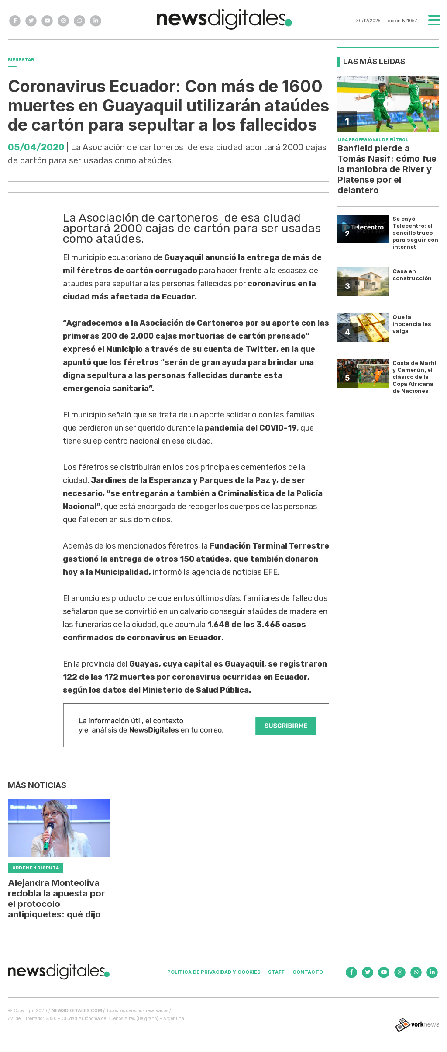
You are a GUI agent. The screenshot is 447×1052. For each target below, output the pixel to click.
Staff (276, 972)
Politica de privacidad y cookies (214, 972)
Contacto (307, 972)
